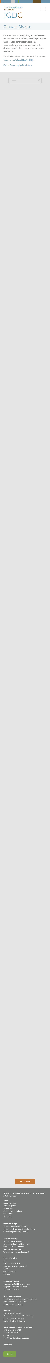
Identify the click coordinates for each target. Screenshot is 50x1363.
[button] (43, 9)
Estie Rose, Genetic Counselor (15, 1266)
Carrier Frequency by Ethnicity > (17, 65)
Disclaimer (7, 1344)
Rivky (5, 1269)
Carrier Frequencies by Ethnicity (15, 1231)
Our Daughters (9, 1271)
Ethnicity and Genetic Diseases (15, 1226)
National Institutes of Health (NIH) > (19, 59)
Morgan (6, 1274)
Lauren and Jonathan (11, 1263)
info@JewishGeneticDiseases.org (16, 1338)
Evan (5, 1261)
